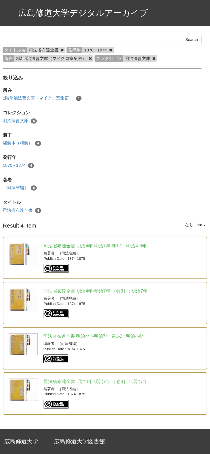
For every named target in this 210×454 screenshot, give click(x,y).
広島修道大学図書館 (79, 441)
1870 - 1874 (18, 165)
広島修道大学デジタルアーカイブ (83, 13)
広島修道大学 (21, 441)
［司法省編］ (20, 188)
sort (201, 225)
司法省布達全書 (22, 210)
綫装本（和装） (22, 143)
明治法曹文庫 (20, 121)
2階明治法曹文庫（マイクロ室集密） (42, 98)
